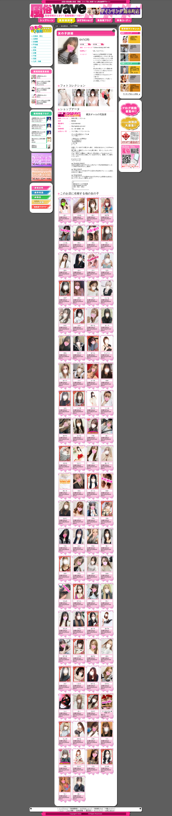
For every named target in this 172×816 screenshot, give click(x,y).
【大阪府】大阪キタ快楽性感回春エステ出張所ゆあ (134, 87)
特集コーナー (109, 808)
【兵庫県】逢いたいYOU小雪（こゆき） (134, 56)
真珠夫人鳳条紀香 (34, 146)
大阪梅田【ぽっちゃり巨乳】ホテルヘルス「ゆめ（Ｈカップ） (38, 126)
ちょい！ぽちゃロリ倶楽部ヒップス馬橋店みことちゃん (43, 83)
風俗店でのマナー (41, 207)
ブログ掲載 (70, 810)
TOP (56, 26)
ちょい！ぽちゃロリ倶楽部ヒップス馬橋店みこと (43, 90)
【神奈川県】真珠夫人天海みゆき (134, 38)
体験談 (41, 197)
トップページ (47, 21)
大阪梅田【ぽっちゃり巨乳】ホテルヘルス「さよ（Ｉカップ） (38, 119)
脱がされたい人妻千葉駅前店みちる (38, 140)
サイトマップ (98, 810)
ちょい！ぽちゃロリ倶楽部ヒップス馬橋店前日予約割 (43, 102)
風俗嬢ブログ (105, 21)
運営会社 (89, 810)
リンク (61, 810)
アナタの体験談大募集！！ (130, 123)
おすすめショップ (86, 21)
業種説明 (41, 188)
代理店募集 (79, 810)
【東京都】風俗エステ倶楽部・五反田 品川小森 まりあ (134, 69)
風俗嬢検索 (66, 21)
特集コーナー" (124, 21)
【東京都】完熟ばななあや (133, 47)
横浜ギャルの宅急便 (96, 114)
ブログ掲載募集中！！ (130, 109)
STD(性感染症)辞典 (41, 202)
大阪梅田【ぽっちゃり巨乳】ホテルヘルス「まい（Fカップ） (38, 133)
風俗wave (85, 814)
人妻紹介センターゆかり (42, 95)
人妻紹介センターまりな (42, 76)
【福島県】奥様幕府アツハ (133, 77)
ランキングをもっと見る (130, 94)
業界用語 (41, 193)
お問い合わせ (109, 810)
